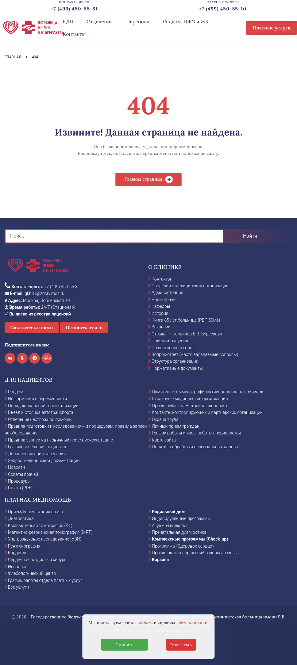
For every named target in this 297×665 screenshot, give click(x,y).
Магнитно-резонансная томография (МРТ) (50, 532)
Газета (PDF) (20, 487)
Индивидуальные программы (181, 518)
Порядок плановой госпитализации (43, 405)
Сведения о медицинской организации (190, 285)
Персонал (137, 21)
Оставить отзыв (84, 328)
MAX (47, 358)
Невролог (17, 566)
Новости (16, 467)
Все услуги (18, 587)
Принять (124, 645)
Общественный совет (173, 347)
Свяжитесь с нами (31, 328)
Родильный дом (168, 511)
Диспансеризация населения (37, 453)
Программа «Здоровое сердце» (183, 546)
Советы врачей (23, 474)
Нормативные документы (177, 368)
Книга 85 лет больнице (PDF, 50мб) (186, 320)
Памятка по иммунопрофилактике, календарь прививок (207, 391)
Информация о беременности (37, 398)
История (160, 313)
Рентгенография (24, 546)
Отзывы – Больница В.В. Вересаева (187, 333)
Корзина (160, 559)
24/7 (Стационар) (40, 307)
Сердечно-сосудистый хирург (37, 559)
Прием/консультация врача (35, 511)
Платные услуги (272, 28)
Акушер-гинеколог (170, 525)
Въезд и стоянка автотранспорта (40, 412)
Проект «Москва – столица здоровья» (189, 405)
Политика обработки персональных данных (195, 446)
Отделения (100, 21)
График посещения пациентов (38, 446)
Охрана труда (165, 419)
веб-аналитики (192, 622)
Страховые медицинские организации (190, 398)
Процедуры (19, 481)
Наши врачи (164, 299)
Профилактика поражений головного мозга (195, 552)
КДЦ (68, 21)
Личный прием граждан (175, 426)
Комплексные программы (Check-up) (190, 539)
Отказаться (181, 645)
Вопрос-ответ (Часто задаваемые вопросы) (195, 354)
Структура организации (175, 361)
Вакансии (161, 326)
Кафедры (161, 306)
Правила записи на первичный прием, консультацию (60, 440)
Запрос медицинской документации (43, 460)
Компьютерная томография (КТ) (40, 525)
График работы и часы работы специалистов (196, 432)
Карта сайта (164, 440)
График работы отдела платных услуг (45, 580)
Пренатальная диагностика (179, 532)
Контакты (74, 34)
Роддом (15, 391)
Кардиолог (18, 552)
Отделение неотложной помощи (39, 419)
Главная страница (143, 179)
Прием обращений (170, 340)
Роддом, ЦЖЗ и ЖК (186, 21)
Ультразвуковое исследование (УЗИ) (44, 539)
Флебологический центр (32, 573)
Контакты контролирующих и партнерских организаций (207, 412)
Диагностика (21, 518)
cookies (144, 622)
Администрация (167, 292)
